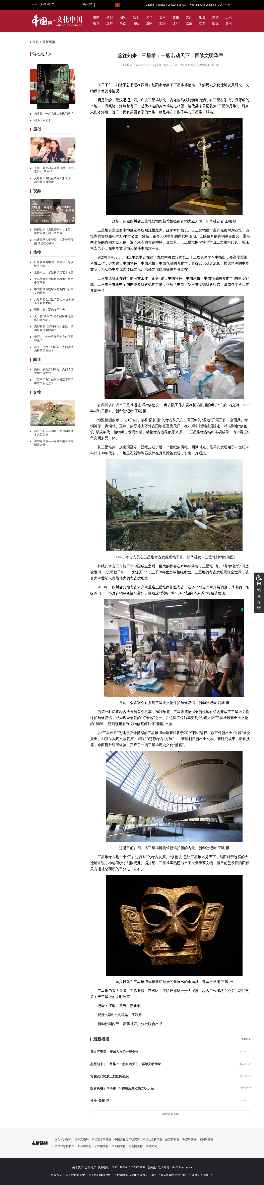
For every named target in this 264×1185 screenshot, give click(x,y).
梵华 (149, 17)
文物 (176, 17)
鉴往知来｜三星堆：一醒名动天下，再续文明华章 (125, 1064)
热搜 (37, 252)
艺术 (162, 17)
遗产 (176, 23)
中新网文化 (119, 1146)
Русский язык (196, 4)
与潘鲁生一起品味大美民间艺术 (53, 113)
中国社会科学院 (152, 1139)
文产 (189, 17)
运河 (228, 17)
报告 (202, 17)
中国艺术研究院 (101, 1139)
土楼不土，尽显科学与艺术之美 (53, 272)
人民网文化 (101, 1146)
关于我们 (77, 1167)
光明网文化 (136, 1146)
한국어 (228, 4)
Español (210, 4)
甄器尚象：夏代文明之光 (49, 309)
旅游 (215, 17)
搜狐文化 (151, 1146)
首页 (35, 42)
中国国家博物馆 (64, 1146)
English (150, 4)
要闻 (96, 17)
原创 (109, 17)
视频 (37, 191)
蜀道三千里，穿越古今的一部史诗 (114, 1052)
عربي (219, 4)
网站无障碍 (259, 595)
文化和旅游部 (63, 1139)
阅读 (136, 23)
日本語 (182, 4)
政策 (189, 23)
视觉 (96, 23)
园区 (215, 23)
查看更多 (246, 1039)
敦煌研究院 (189, 1139)
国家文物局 (82, 1139)
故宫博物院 (172, 1139)
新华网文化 (84, 1146)
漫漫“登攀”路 (100, 1100)
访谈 (202, 23)
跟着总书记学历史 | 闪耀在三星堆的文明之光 (122, 1088)
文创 (162, 23)
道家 (149, 23)
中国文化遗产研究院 (127, 1139)
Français (160, 4)
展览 (123, 23)
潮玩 (123, 17)
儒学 (136, 17)
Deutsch (172, 4)
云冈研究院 (206, 1139)
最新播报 (48, 42)
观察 (109, 23)
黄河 (228, 23)
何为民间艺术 (42, 120)
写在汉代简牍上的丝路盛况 (109, 1076)
